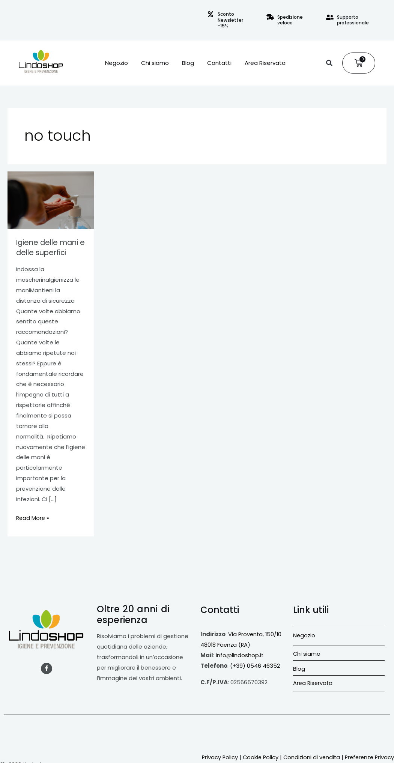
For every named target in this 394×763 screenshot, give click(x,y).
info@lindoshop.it (240, 654)
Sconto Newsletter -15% (230, 20)
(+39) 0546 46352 (255, 665)
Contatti (219, 63)
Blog (188, 63)
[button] (329, 63)
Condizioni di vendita (329, 746)
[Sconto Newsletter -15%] (211, 14)
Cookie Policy (277, 746)
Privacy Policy (235, 746)
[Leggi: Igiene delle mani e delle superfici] (51, 200)
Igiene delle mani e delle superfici (48, 247)
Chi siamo (155, 63)
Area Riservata (265, 63)
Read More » (33, 516)
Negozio (116, 63)
